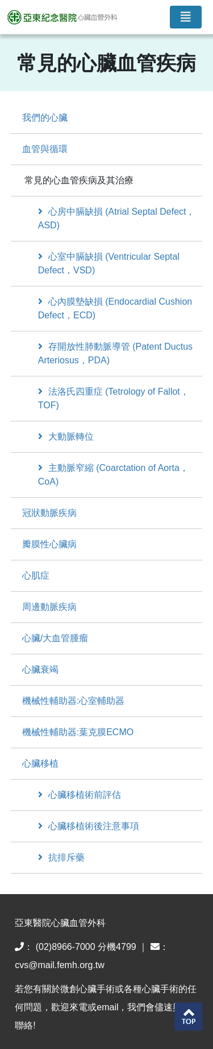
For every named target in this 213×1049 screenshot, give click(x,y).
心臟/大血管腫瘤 (55, 638)
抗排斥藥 (61, 857)
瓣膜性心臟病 (49, 544)
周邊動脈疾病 (49, 607)
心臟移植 (40, 763)
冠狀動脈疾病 (49, 513)
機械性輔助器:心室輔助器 (73, 701)
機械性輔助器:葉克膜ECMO (77, 732)
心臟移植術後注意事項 (88, 826)
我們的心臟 (45, 117)
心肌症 (35, 575)
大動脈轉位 (66, 436)
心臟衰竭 (40, 669)
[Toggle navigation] (186, 17)
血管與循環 (45, 149)
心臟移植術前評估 (79, 795)
